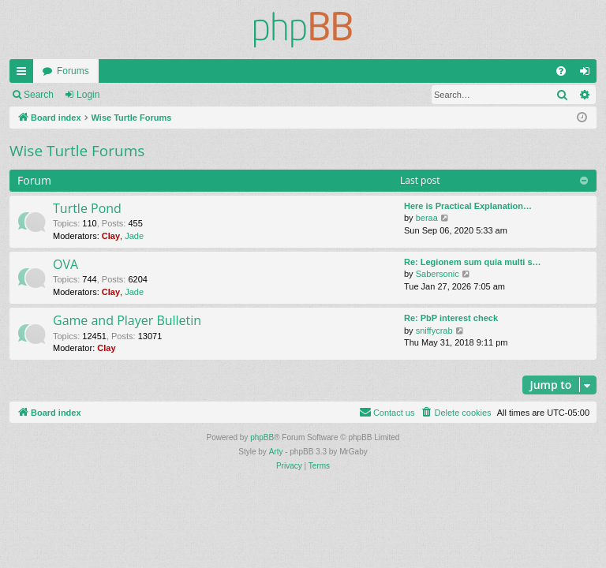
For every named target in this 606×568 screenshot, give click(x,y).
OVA (65, 264)
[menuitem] (561, 71)
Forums (73, 71)
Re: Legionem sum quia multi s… (472, 262)
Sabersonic (437, 273)
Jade (134, 236)
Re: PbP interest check (451, 318)
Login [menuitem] (588, 74)
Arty (276, 451)
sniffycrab (434, 330)
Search (39, 94)
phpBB (262, 437)
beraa (427, 217)
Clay (111, 236)
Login (88, 94)
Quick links (24, 74)
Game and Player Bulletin (127, 320)
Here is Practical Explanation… (468, 206)
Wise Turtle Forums (76, 150)
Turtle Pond (87, 208)
